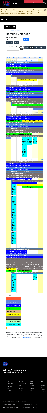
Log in (33, 2)
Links (31, 381)
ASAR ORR (13, 276)
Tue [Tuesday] (19, 58)
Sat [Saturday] (40, 58)
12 (42, 83)
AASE (14, 3)
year (26, 48)
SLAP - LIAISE (14, 72)
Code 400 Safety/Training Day (16, 189)
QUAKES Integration (29, 120)
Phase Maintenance (19, 272)
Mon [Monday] (13, 58)
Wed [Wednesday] (24, 58)
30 (10, 60)
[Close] (45, 10)
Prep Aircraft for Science (15, 70)
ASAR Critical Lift (24, 141)
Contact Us (34, 407)
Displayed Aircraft (11, 38)
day (41, 48)
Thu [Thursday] (30, 58)
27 (10, 247)
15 (20, 112)
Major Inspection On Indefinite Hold (27, 103)
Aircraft (21, 388)
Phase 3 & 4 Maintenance (28, 78)
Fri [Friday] (35, 58)
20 (10, 159)
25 (36, 159)
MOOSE (14, 74)
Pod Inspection (30, 140)
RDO (34, 139)
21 (15, 159)
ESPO (9, 381)
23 (26, 159)
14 (15, 112)
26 (42, 159)
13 (10, 112)
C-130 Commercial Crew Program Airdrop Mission (26, 179)
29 (20, 247)
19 (42, 112)
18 (36, 112)
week (36, 48)
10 (31, 83)
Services (21, 381)
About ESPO (11, 386)
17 (31, 112)
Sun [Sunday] (8, 58)
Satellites (21, 391)
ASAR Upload (23, 185)
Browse (32, 388)
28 (15, 247)
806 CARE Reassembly (17, 62)
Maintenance (20, 76)
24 (31, 159)
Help (31, 391)
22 (20, 159)
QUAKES (16, 183)
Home (8, 30)
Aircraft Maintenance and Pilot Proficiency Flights (30, 181)
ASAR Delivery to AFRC (24, 151)
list (44, 48)
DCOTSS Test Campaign (23, 105)
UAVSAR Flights (14, 68)
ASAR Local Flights (25, 270)
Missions (10, 383)
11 (36, 83)
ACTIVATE (12, 64)
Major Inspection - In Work (30, 107)
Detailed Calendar (16, 30)
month (32, 48)
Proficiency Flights (30, 187)
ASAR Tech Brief (13, 286)
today (16, 42)
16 (26, 112)
